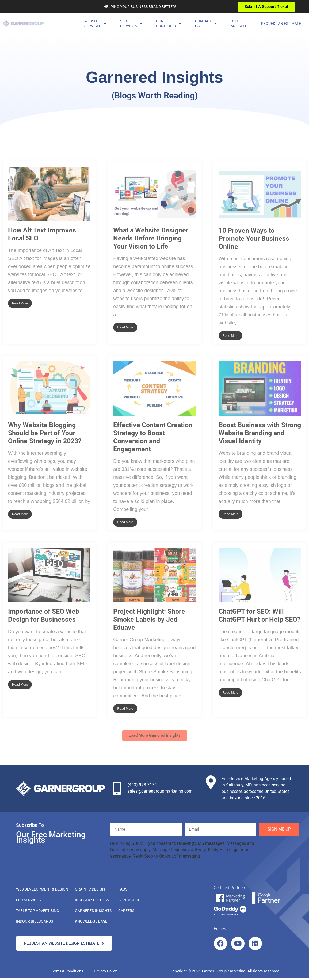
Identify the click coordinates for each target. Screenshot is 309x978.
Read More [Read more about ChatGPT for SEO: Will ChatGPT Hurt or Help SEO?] (230, 692)
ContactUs (206, 23)
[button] (154, 735)
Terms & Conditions (67, 971)
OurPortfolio (168, 23)
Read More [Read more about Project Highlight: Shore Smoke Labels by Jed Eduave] (125, 708)
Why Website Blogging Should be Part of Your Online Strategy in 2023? (44, 433)
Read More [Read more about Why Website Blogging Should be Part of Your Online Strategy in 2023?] (20, 514)
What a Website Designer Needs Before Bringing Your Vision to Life (150, 238)
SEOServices (131, 23)
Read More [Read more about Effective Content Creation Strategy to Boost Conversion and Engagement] (125, 522)
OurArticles (239, 23)
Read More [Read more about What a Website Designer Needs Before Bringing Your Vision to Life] (125, 327)
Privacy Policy (105, 971)
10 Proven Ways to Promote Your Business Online (254, 238)
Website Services (95, 23)
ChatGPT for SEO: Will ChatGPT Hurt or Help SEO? (259, 615)
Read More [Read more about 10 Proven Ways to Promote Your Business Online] (230, 336)
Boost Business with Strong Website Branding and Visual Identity (260, 433)
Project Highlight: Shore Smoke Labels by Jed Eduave (149, 619)
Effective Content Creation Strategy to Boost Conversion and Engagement (152, 437)
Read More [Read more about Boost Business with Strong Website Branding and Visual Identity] (230, 514)
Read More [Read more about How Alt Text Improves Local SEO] (20, 303)
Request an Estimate (281, 23)
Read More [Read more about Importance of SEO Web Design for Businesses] (20, 684)
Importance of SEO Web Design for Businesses (43, 615)
